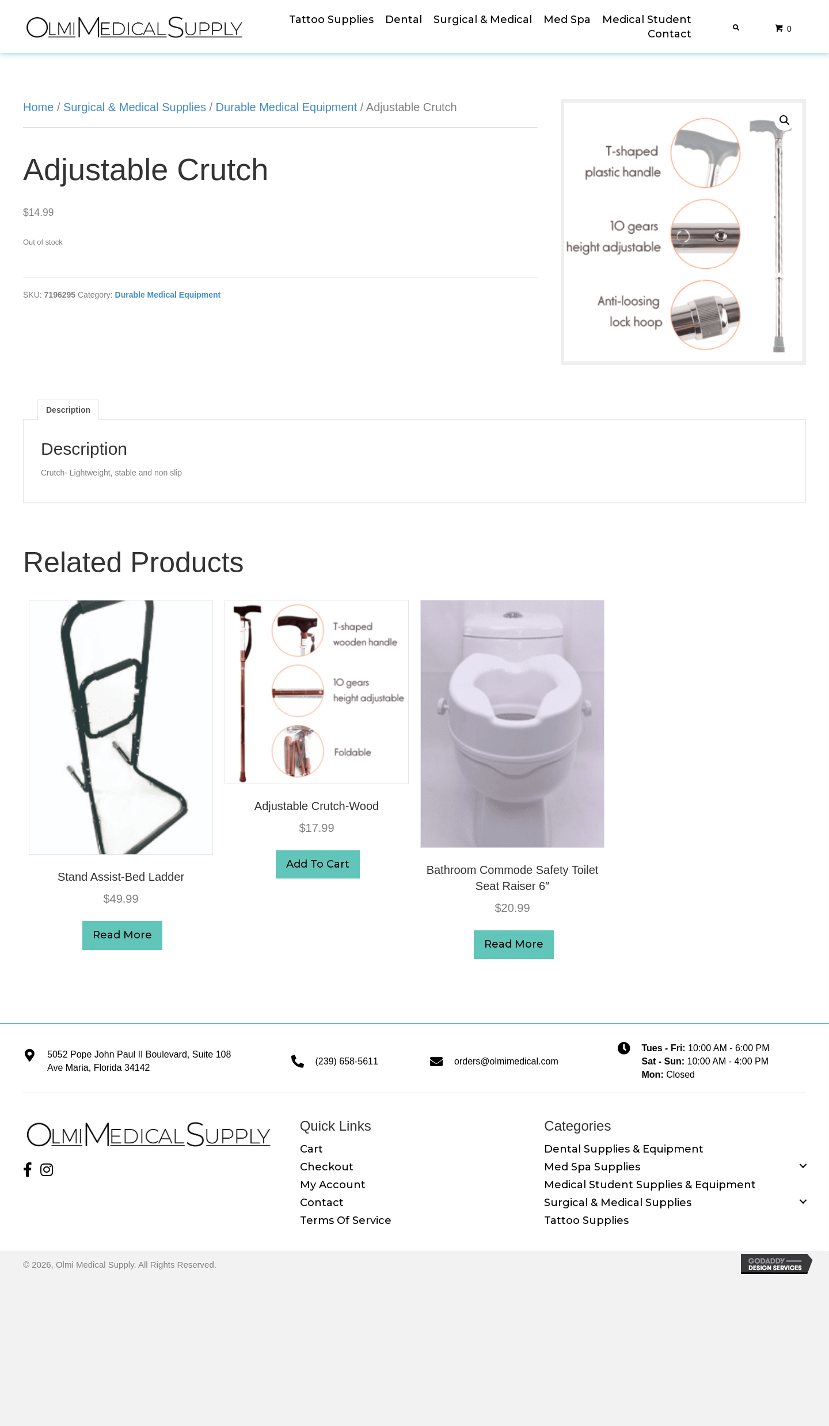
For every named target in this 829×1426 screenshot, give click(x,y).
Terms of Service (345, 1220)
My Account (333, 1184)
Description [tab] (68, 410)
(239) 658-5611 (346, 1061)
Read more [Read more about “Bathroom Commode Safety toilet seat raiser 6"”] (513, 944)
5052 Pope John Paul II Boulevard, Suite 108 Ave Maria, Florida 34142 (139, 1061)
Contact (322, 1202)
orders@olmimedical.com (506, 1061)
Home (38, 107)
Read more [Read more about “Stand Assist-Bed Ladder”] (122, 935)
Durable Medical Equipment (287, 107)
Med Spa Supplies (592, 1167)
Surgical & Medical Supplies (134, 107)
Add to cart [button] (317, 864)
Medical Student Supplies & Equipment (650, 1184)
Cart (311, 1149)
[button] (784, 120)
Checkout (326, 1167)
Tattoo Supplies (586, 1220)
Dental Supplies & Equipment (623, 1149)
